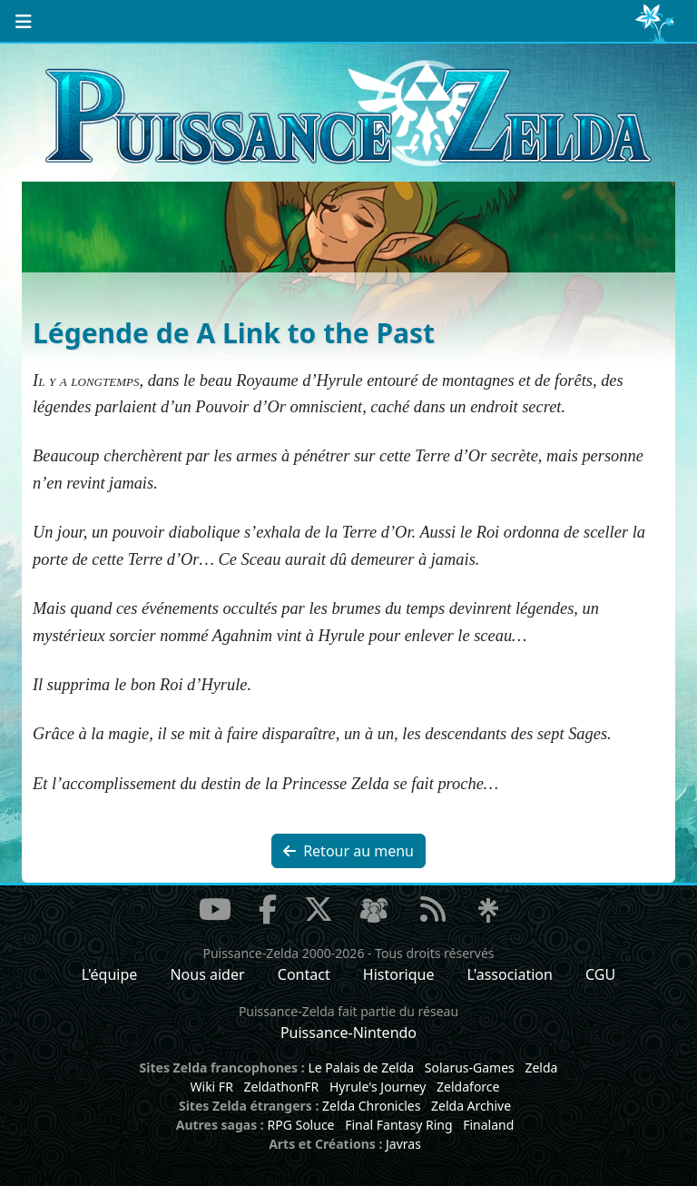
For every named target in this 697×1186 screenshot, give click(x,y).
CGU (600, 974)
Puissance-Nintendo (348, 1033)
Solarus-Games (470, 1067)
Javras (403, 1143)
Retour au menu (348, 851)
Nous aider (207, 974)
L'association (510, 974)
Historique (399, 974)
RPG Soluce (300, 1124)
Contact (304, 974)
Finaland (488, 1124)
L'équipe (110, 974)
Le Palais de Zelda (361, 1067)
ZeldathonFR (281, 1086)
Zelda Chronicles (371, 1105)
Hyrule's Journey (378, 1086)
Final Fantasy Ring (398, 1124)
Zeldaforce (468, 1086)
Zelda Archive (471, 1105)
